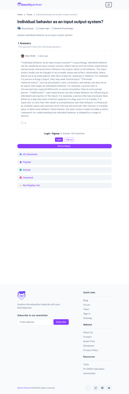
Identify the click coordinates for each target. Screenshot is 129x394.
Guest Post (89, 341)
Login (59, 139)
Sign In (86, 313)
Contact (87, 337)
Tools (86, 364)
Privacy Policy (90, 350)
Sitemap (87, 318)
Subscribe (61, 322)
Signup (69, 139)
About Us (88, 332)
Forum (86, 305)
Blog (85, 300)
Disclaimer (88, 345)
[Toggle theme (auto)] (88, 388)
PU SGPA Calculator (94, 369)
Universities (89, 373)
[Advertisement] (38, 205)
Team (86, 309)
